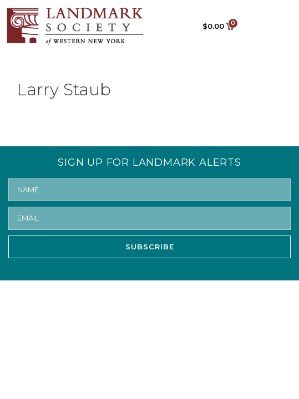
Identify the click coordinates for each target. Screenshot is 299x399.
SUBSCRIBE (149, 246)
